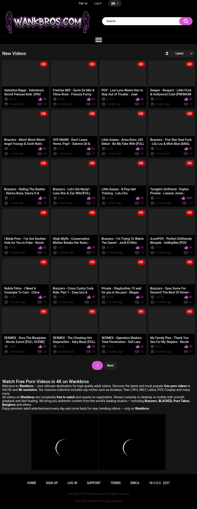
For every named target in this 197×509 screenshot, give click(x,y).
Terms (116, 483)
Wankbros (94, 501)
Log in (98, 3)
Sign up (83, 3)
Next (110, 365)
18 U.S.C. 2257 (159, 483)
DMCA (134, 483)
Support (94, 483)
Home (31, 483)
